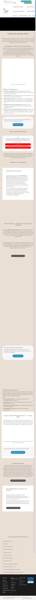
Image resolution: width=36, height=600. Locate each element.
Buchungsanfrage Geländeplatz (18, 452)
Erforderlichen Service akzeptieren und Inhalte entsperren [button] (18, 147)
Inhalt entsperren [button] (18, 144)
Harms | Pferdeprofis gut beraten (9, 598)
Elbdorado (29, 98)
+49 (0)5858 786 (7, 2)
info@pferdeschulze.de (8, 1)
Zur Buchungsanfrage (18, 124)
